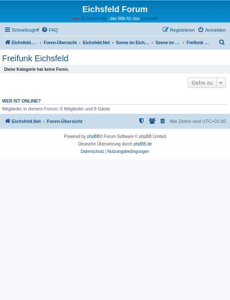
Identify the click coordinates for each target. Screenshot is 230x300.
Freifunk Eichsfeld (35, 58)
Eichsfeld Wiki (94, 18)
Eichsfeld (149, 18)
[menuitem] (49, 30)
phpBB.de (143, 144)
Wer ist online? (21, 100)
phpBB (93, 136)
